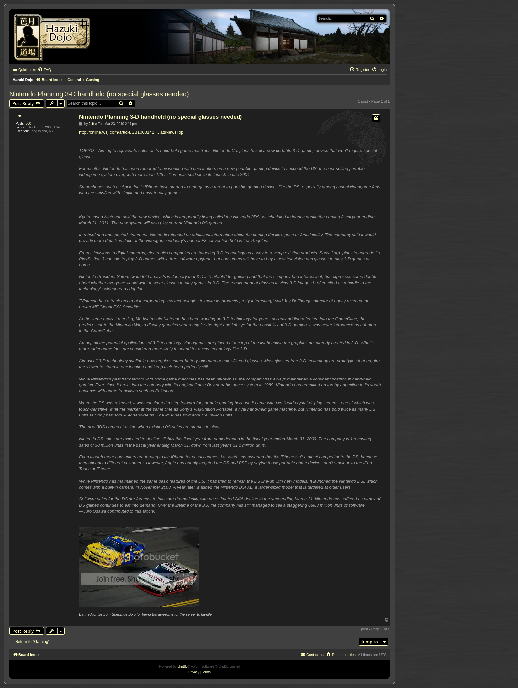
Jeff (18, 116)
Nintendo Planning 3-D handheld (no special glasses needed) (99, 94)
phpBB (182, 666)
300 (28, 123)
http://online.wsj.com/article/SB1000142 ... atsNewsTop (131, 132)
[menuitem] (44, 70)
